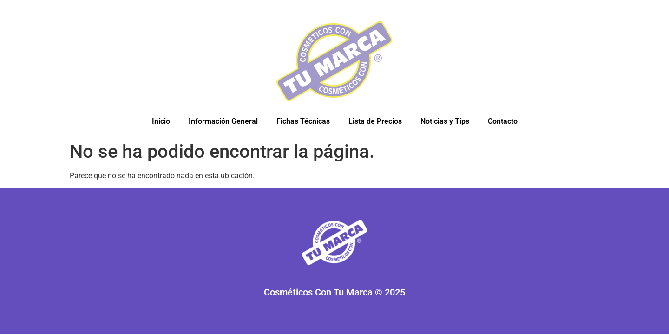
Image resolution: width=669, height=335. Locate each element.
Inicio (161, 121)
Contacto (503, 121)
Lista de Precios (375, 121)
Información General (223, 121)
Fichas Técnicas (303, 121)
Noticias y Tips (444, 121)
